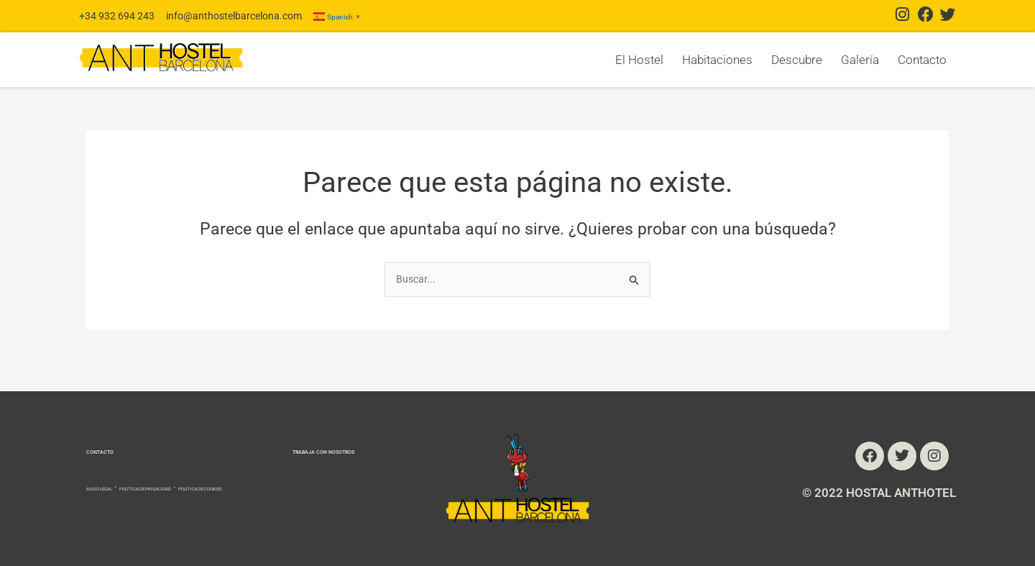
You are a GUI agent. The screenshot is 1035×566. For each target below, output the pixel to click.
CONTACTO (118, 432)
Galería (860, 60)
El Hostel (639, 60)
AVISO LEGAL (116, 470)
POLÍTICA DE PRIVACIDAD (213, 470)
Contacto (922, 60)
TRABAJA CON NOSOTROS (280, 432)
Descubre (796, 60)
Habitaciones (717, 60)
